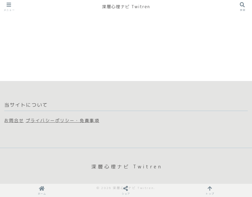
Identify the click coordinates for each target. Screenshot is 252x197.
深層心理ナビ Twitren (126, 7)
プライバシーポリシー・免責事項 (62, 120)
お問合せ (14, 120)
